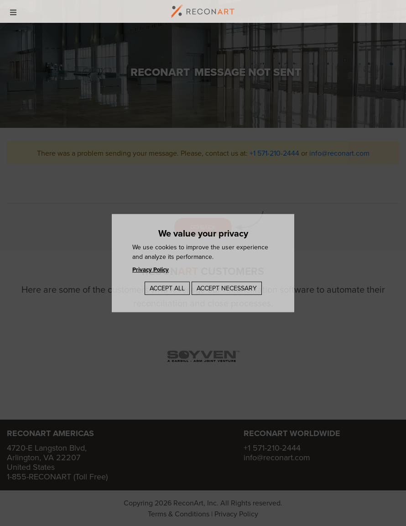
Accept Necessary (227, 287)
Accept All (167, 287)
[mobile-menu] (13, 11)
